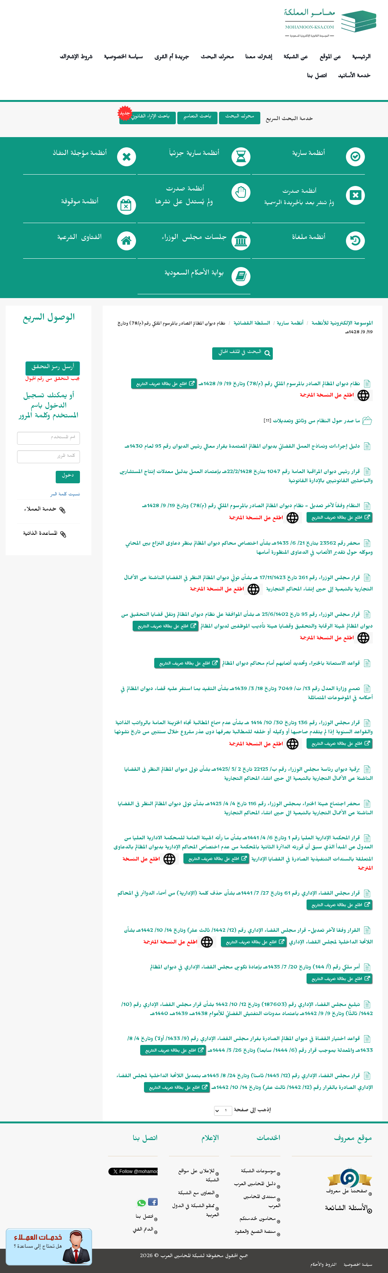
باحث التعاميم (197, 117)
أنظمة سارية (290, 324)
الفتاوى (79, 239)
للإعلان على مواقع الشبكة (198, 1176)
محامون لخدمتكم (257, 1220)
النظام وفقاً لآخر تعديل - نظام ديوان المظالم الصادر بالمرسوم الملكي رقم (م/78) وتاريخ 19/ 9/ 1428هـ (251, 507)
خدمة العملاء (40, 510)
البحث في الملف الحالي (239, 353)
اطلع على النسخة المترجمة (327, 396)
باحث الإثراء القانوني (144, 118)
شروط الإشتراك (75, 56)
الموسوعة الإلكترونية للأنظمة (341, 324)
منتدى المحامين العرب (261, 1202)
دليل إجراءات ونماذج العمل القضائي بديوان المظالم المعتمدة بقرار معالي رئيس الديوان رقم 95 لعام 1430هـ (242, 447)
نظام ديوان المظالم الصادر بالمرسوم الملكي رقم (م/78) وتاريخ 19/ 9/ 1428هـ (279, 385)
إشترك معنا (258, 56)
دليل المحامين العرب (255, 1185)
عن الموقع (330, 56)
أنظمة (308, 154)
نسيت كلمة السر (65, 495)
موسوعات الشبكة (258, 1172)
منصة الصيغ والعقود (255, 1232)
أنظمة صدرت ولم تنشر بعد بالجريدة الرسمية (299, 198)
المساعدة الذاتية (40, 534)
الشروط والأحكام (323, 1265)
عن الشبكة (295, 56)
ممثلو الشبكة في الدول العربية (195, 1211)
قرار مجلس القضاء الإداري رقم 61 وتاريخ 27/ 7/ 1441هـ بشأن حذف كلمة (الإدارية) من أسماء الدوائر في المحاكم (238, 894)
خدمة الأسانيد (354, 75)
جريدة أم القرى (171, 56)
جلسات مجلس (194, 239)
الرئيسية (361, 56)
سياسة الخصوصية (123, 56)
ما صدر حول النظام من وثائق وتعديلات (315, 422)
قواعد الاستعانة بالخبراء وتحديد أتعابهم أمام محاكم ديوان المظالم (291, 664)
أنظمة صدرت (184, 198)
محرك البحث (217, 56)
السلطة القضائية (251, 324)
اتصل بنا (317, 75)
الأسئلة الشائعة (346, 1209)
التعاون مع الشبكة (196, 1194)
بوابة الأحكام (194, 274)
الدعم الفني (143, 1230)
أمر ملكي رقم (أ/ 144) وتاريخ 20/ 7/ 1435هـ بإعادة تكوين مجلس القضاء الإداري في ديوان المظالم (255, 968)
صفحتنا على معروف (347, 1192)
